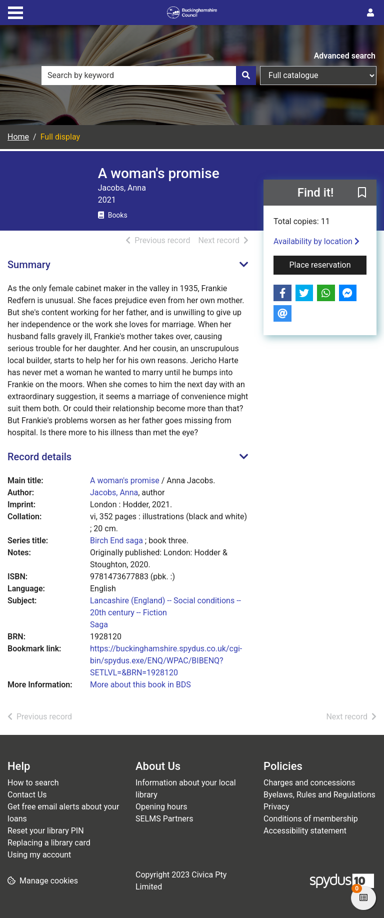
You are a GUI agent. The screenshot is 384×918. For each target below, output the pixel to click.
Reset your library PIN (46, 830)
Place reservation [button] (328, 264)
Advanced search (345, 56)
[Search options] (318, 75)
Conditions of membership (311, 818)
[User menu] (370, 13)
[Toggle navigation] (15, 11)
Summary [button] (29, 265)
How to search (33, 782)
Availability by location (317, 241)
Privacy (277, 806)
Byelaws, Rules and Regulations (320, 794)
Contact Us (27, 794)
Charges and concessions (309, 782)
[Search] (246, 75)
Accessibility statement (305, 830)
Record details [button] (40, 457)
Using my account (39, 854)
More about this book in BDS (140, 684)
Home (18, 137)
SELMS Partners (164, 818)
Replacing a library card (49, 842)
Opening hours (161, 806)
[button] (362, 193)
